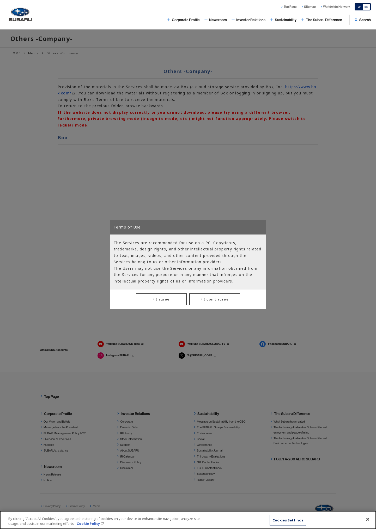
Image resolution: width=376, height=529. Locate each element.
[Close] (367, 519)
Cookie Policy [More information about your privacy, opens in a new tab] (88, 523)
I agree (163, 299)
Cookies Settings (287, 520)
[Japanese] (363, 6)
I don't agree (216, 299)
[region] (188, 520)
